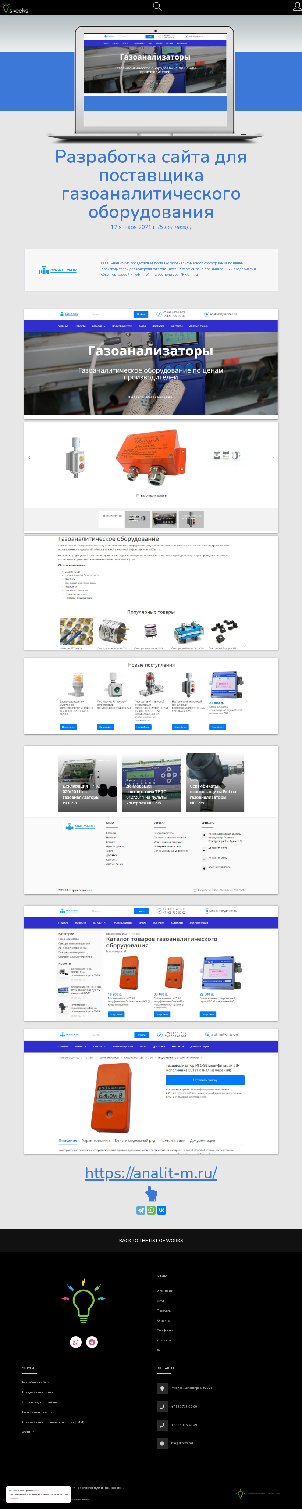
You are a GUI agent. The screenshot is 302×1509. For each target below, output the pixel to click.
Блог (160, 1350)
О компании (166, 1291)
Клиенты (163, 1321)
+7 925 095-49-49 (184, 1425)
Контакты (164, 1340)
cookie (36, 1490)
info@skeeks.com (182, 1443)
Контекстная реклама (38, 1412)
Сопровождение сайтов (39, 1402)
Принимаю (14, 1498)
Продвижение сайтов (38, 1392)
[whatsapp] (76, 1342)
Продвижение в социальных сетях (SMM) (53, 1422)
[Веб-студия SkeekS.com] (14, 7)
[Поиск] (157, 9)
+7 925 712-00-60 (184, 1407)
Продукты (164, 1311)
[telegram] (92, 1342)
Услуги (162, 1301)
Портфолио (165, 1331)
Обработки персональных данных (72, 1499)
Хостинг (28, 1432)
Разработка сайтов (35, 1382)
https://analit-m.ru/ (151, 1173)
